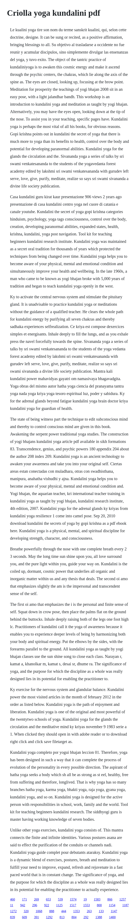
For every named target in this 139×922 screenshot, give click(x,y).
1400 (112, 917)
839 (12, 917)
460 (12, 899)
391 (36, 917)
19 (85, 899)
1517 (73, 905)
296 (34, 905)
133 (101, 911)
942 (22, 905)
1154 (112, 905)
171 (24, 899)
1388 (98, 917)
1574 (73, 899)
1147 (114, 911)
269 (36, 899)
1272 (13, 911)
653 (48, 899)
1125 (59, 905)
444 (63, 911)
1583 (97, 899)
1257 (122, 899)
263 (89, 911)
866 (109, 899)
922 (46, 905)
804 (74, 917)
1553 (86, 905)
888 (51, 911)
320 (26, 911)
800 (99, 905)
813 (62, 917)
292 (86, 917)
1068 (39, 911)
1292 (49, 917)
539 (60, 899)
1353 (76, 911)
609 (24, 917)
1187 (125, 905)
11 (11, 905)
